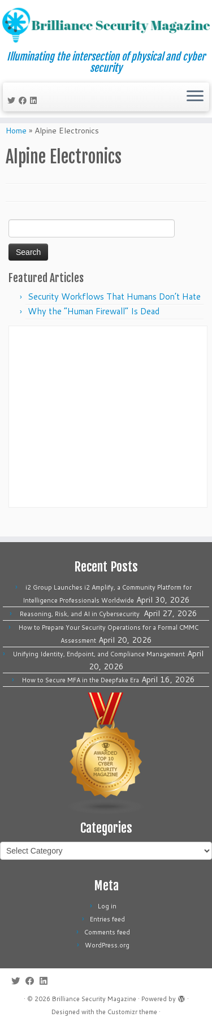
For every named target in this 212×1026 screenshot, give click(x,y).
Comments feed (107, 932)
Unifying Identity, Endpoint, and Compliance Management (99, 654)
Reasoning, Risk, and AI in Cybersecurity (80, 613)
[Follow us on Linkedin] (35, 101)
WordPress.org (107, 945)
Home (16, 144)
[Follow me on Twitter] (13, 101)
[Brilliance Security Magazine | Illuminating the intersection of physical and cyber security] (106, 26)
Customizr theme (132, 1011)
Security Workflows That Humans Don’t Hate (114, 311)
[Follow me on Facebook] (24, 101)
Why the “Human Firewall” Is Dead (93, 325)
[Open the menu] (195, 98)
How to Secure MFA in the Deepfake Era (80, 680)
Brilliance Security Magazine (94, 998)
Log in (107, 906)
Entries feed (107, 919)
